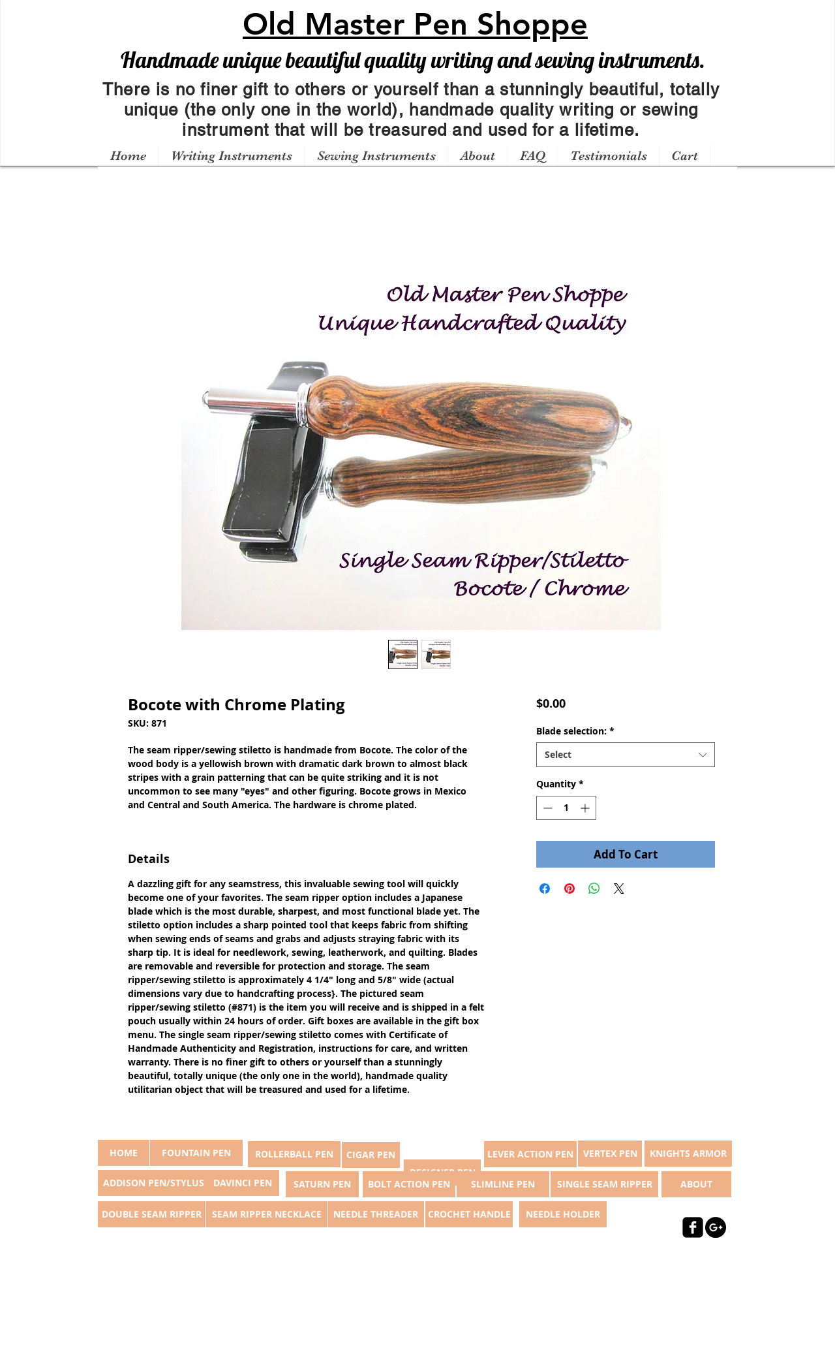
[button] (231, 156)
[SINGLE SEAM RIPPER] (604, 1184)
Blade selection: (575, 731)
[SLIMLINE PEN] (503, 1184)
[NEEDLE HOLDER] (563, 1214)
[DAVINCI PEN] (242, 1183)
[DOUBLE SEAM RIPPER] (151, 1214)
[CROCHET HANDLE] (469, 1214)
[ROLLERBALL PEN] (294, 1154)
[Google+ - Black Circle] (715, 1227)
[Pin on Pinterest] (569, 888)
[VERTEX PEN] (610, 1154)
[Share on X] (619, 888)
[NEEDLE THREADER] (375, 1214)
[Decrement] (546, 807)
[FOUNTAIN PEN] (196, 1153)
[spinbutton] (566, 807)
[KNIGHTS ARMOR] (688, 1154)
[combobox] (625, 754)
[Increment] (586, 807)
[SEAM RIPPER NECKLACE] (266, 1214)
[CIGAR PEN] (371, 1155)
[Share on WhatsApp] (594, 888)
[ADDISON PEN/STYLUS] (153, 1183)
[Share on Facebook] (545, 888)
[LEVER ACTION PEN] (530, 1154)
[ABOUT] (696, 1184)
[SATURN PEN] (322, 1184)
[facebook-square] (692, 1227)
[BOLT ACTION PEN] (409, 1184)
